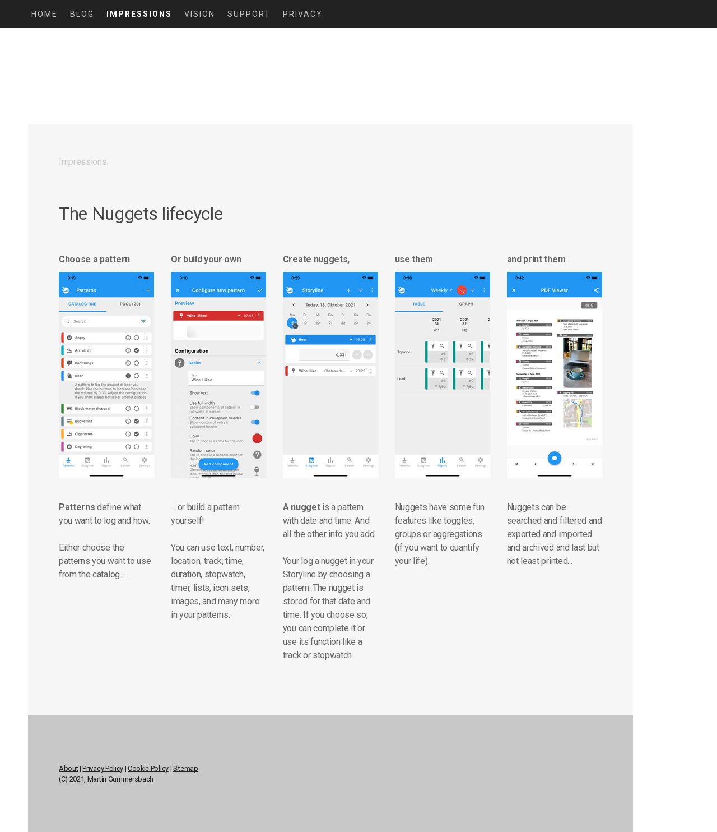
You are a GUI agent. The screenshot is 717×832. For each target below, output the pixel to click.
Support (249, 14)
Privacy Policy (102, 768)
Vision (199, 14)
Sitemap (185, 768)
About (68, 768)
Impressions (139, 14)
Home (44, 14)
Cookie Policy (148, 768)
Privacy (303, 14)
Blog (82, 14)
